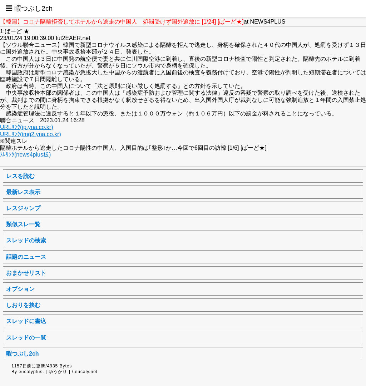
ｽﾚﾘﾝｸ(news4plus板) (25, 155)
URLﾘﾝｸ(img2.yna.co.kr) (30, 134)
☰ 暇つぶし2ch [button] (29, 8)
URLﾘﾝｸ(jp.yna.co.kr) (26, 127)
